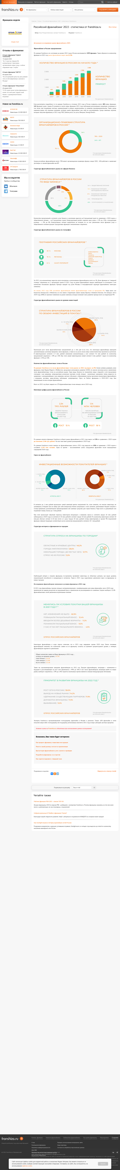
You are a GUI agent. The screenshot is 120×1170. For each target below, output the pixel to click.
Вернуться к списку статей (107, 771)
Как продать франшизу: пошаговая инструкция (52, 742)
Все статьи (112, 27)
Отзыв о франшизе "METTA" (12, 72)
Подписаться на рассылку (73, 787)
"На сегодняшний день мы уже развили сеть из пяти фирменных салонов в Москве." (15, 79)
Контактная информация (39, 1155)
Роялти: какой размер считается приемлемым (52, 747)
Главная (34, 21)
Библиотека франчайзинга (71, 1137)
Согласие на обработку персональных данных (70, 1147)
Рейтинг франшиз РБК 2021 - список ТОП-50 (49, 801)
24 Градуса (14, 167)
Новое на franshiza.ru (13, 104)
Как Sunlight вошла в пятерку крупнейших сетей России (52, 823)
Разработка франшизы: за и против (48, 755)
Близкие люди (15, 126)
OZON (12, 142)
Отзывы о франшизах (13, 50)
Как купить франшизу (54, 2)
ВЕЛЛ (12, 117)
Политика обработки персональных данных (44, 1152)
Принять (103, 1164)
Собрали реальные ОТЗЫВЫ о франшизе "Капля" (50, 813)
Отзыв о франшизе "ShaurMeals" (13, 86)
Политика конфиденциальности (41, 1147)
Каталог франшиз (9, 2)
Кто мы (71, 2)
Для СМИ (34, 1150)
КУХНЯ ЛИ (13, 109)
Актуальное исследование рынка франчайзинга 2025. (52, 43)
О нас (33, 1142)
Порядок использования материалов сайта (70, 1142)
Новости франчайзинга (53, 1137)
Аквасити (13, 134)
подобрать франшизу (107, 10)
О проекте (115, 1137)
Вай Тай (12, 150)
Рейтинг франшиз (39, 2)
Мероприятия (104, 1137)
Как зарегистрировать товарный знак (49, 759)
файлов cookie (27, 1166)
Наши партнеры (61, 1145)
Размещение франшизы (39, 1145)
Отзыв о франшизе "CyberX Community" (12, 55)
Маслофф (13, 158)
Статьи (39, 21)
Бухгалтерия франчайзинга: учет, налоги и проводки (54, 751)
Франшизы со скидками (25, 2)
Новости (64, 2)
